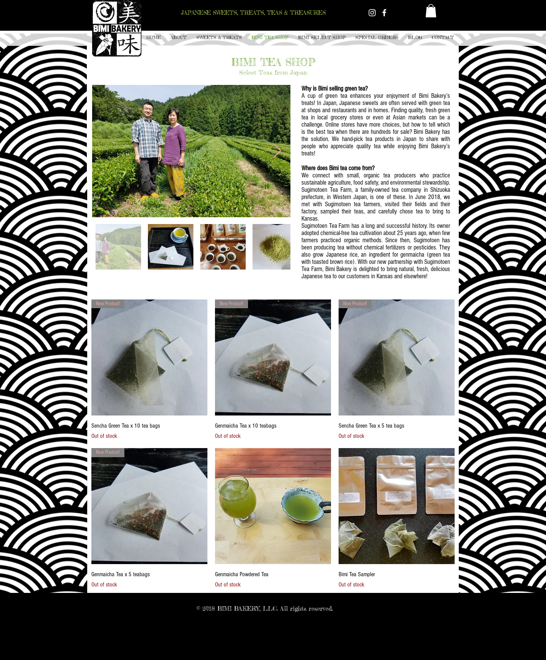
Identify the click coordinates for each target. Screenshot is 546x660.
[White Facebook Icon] (384, 12)
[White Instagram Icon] (372, 12)
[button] (218, 37)
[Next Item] (277, 151)
